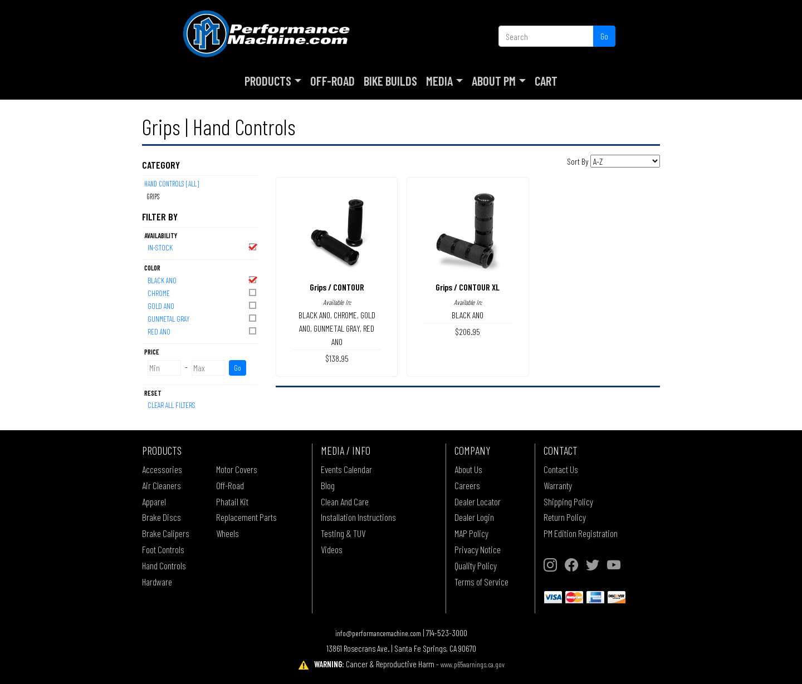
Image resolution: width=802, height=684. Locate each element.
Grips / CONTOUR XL (468, 287)
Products (267, 80)
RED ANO (203, 331)
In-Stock (203, 247)
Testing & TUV (343, 533)
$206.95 (467, 331)
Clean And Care (345, 501)
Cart (546, 80)
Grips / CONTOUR (337, 287)
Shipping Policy (568, 501)
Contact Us (561, 469)
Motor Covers (236, 469)
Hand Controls (164, 565)
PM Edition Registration (581, 533)
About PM (494, 80)
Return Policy (565, 517)
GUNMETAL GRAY (203, 318)
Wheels (227, 533)
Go (604, 36)
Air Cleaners (161, 485)
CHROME (203, 292)
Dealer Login (474, 517)
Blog (328, 485)
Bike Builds (390, 80)
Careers (467, 485)
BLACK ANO (203, 279)
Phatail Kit (232, 501)
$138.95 (337, 358)
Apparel (154, 501)
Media (439, 80)
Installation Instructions (358, 517)
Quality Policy (475, 565)
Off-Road (332, 80)
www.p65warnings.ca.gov (473, 664)
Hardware (157, 581)
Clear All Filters (171, 405)
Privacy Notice (477, 549)
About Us (468, 469)
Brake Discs (161, 517)
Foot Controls (163, 549)
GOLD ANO (203, 305)
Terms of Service (481, 581)
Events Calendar (346, 469)
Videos (332, 549)
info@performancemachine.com (378, 633)
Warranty (558, 485)
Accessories (162, 469)
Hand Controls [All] (171, 183)
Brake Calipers (165, 533)
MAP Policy (471, 533)
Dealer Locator (477, 501)
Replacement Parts (246, 517)
